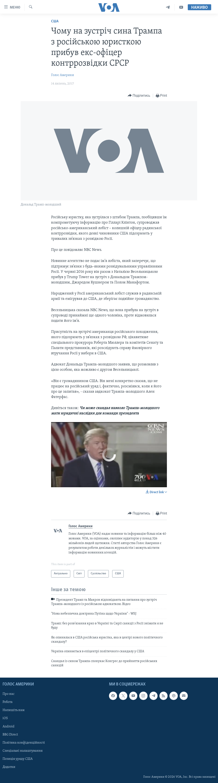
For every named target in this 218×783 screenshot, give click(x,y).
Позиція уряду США (18, 758)
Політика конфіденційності (24, 742)
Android (8, 726)
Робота (8, 702)
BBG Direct (10, 734)
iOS (5, 718)
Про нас (8, 694)
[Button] (139, 96)
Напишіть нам (13, 710)
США (55, 21)
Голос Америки (62, 75)
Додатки (9, 767)
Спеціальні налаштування (23, 750)
